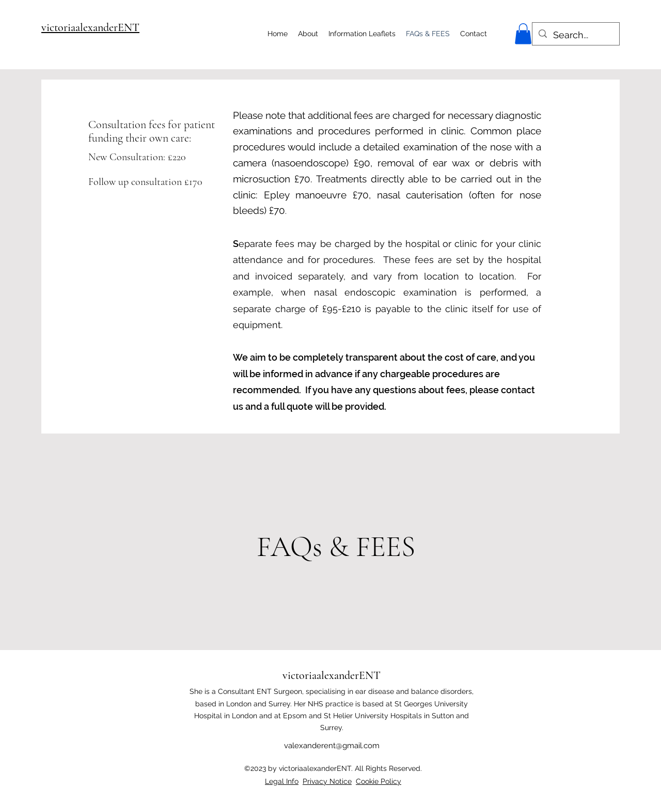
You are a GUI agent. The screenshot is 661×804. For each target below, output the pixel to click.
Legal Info (281, 781)
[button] (523, 33)
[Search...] (575, 35)
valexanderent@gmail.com (332, 745)
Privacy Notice (327, 781)
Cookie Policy (378, 781)
